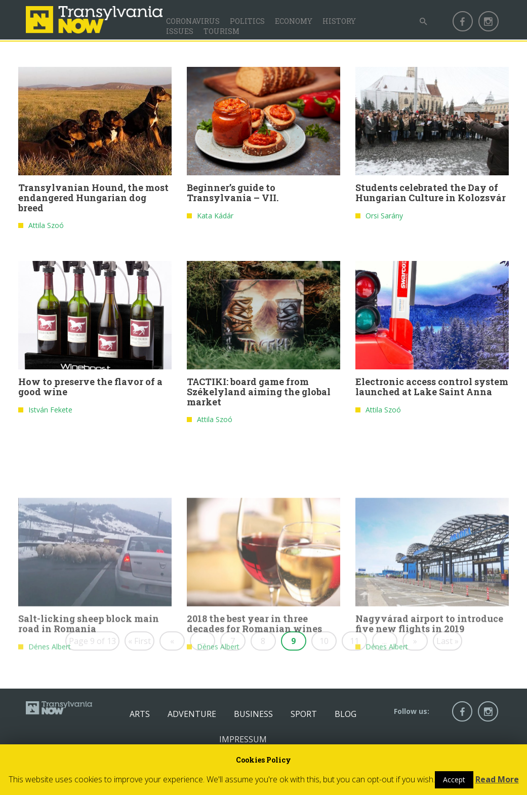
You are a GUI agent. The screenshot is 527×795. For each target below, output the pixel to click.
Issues (179, 31)
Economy (293, 21)
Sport (304, 714)
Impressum (243, 739)
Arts (140, 714)
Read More (497, 779)
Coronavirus (193, 21)
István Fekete (50, 412)
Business (253, 714)
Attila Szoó (46, 227)
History (339, 21)
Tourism (221, 31)
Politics (247, 21)
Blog (345, 714)
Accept (454, 779)
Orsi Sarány (384, 217)
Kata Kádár (215, 217)
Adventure (192, 714)
